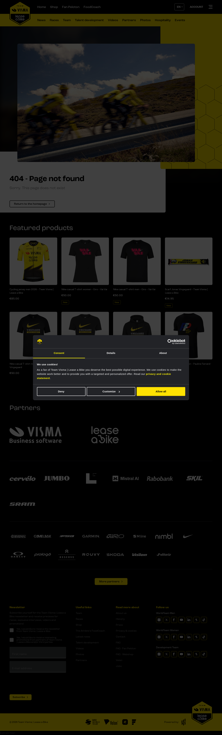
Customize (111, 391)
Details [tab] (111, 353)
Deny (61, 391)
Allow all (161, 391)
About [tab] (163, 353)
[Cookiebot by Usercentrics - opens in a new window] (170, 341)
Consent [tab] (59, 353)
